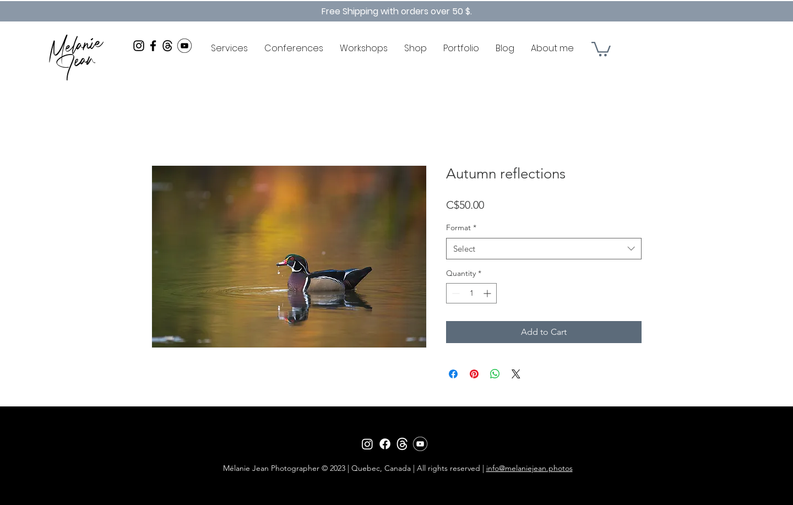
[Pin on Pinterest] (474, 374)
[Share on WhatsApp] (495, 374)
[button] (601, 48)
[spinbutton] (471, 293)
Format (461, 227)
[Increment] (488, 293)
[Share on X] (516, 374)
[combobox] (544, 248)
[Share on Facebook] (453, 374)
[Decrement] (454, 293)
